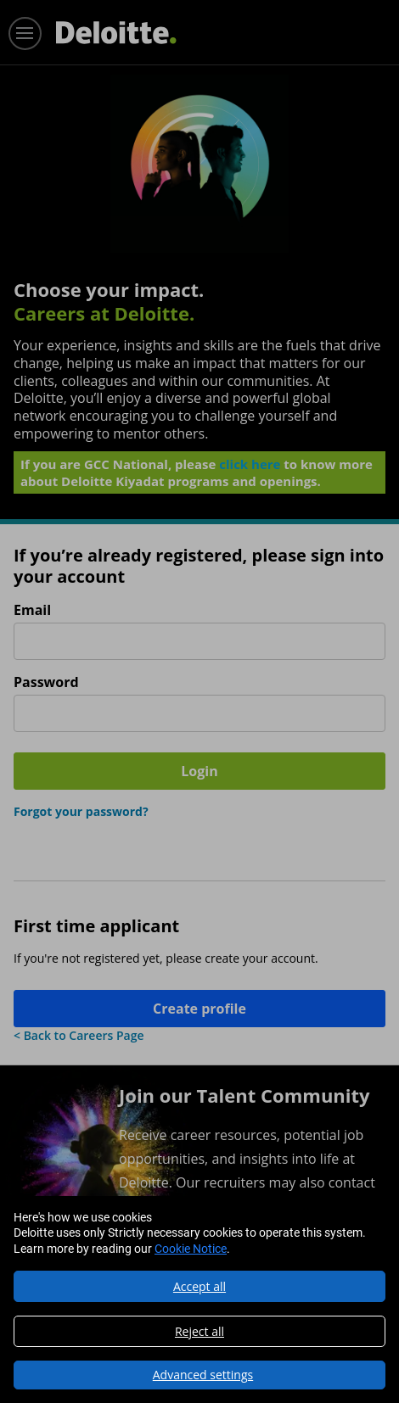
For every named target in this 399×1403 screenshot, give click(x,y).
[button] (199, 1375)
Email (32, 610)
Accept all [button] (199, 1286)
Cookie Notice (191, 1248)
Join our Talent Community (244, 1095)
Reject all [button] (199, 1331)
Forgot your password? (81, 811)
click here (249, 464)
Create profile (199, 1008)
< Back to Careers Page (79, 1035)
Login (199, 771)
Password (46, 682)
